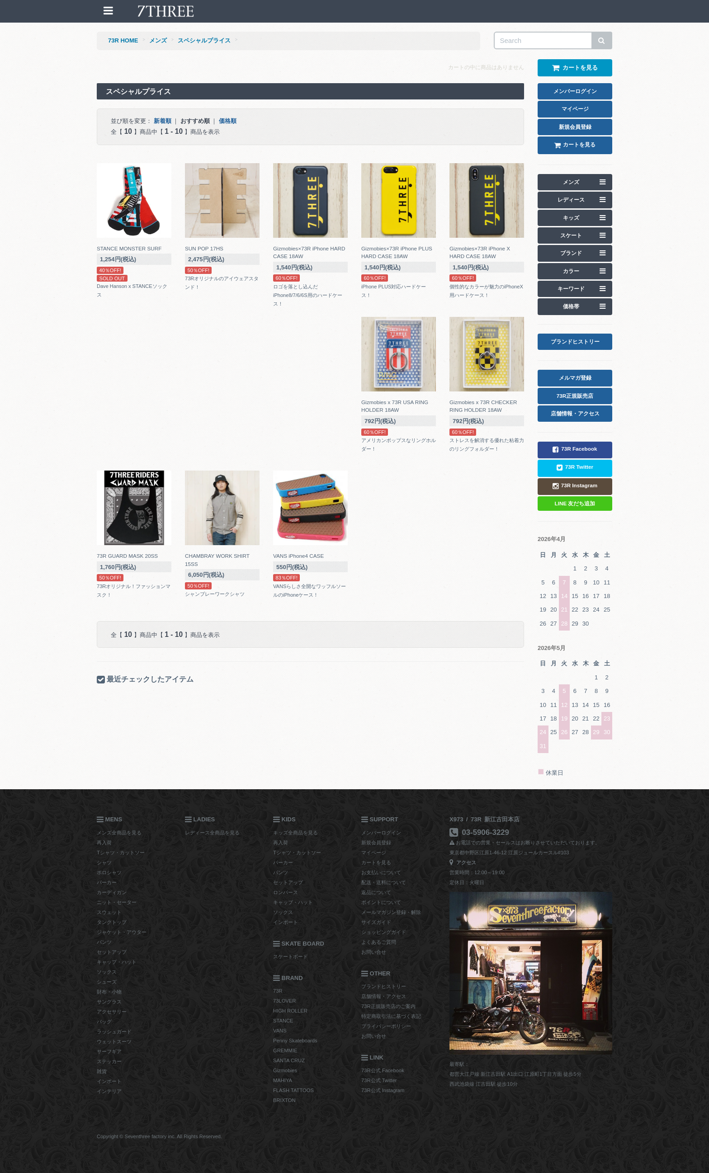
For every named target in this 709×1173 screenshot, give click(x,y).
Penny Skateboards (295, 1040)
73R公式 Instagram (382, 1090)
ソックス (107, 972)
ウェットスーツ (114, 1041)
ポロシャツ (109, 872)
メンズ (158, 40)
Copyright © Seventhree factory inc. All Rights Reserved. (159, 1136)
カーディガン (112, 892)
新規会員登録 (376, 842)
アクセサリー (112, 1011)
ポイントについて (381, 902)
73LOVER (284, 1000)
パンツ (104, 942)
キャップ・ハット (117, 962)
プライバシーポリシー (386, 1026)
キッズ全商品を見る (295, 832)
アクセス (462, 862)
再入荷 (104, 842)
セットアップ (112, 952)
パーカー (107, 882)
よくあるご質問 (378, 942)
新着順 (162, 121)
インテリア (109, 1091)
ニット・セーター (117, 902)
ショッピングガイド (383, 932)
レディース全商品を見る (212, 832)
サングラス (109, 1001)
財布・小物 (109, 991)
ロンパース (285, 892)
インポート (109, 1081)
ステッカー (109, 1061)
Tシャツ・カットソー (121, 852)
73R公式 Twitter (379, 1080)
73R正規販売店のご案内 (388, 1006)
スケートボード (290, 956)
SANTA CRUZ (289, 1060)
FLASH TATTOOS (293, 1090)
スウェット (109, 912)
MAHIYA (282, 1080)
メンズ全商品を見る (119, 832)
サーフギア (109, 1051)
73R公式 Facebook (382, 1070)
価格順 (227, 121)
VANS (280, 1030)
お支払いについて (381, 872)
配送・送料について (383, 882)
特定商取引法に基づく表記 (391, 1016)
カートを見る (376, 862)
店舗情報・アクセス (383, 996)
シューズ (107, 982)
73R (278, 991)
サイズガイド (376, 922)
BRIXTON (284, 1100)
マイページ (373, 852)
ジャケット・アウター (122, 932)
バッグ (104, 1021)
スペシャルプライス (204, 40)
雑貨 (102, 1071)
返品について (376, 892)
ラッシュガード (114, 1031)
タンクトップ (112, 922)
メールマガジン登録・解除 (391, 912)
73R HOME (123, 40)
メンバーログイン (381, 832)
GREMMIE (285, 1050)
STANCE (283, 1020)
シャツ (104, 862)
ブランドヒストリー (383, 986)
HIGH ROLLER (290, 1010)
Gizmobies (285, 1070)
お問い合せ (373, 952)
